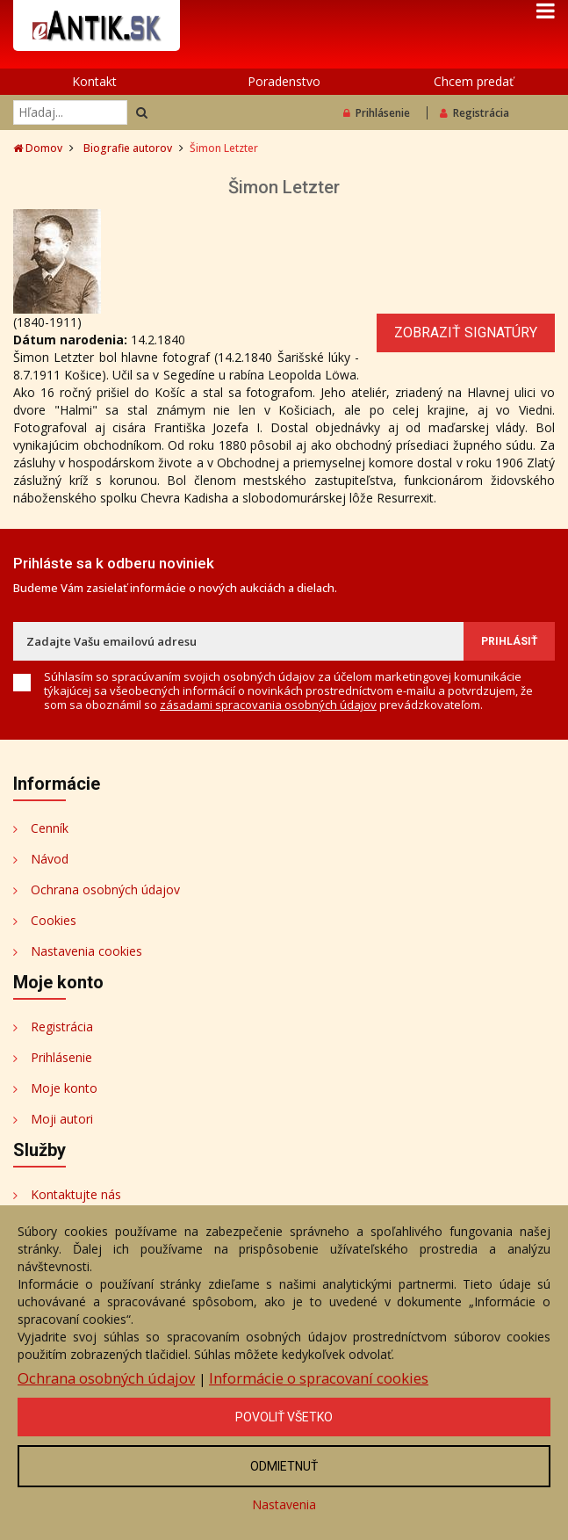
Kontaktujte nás (76, 1194)
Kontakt (94, 81)
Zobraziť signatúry (465, 332)
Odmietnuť (284, 1466)
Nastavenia (284, 1504)
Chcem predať (474, 81)
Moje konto (64, 1088)
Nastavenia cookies (86, 951)
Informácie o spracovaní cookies (318, 1378)
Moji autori (62, 1118)
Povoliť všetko (284, 1417)
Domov (37, 148)
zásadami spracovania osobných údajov (268, 704)
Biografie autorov (127, 148)
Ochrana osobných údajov (105, 889)
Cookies (53, 920)
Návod (49, 858)
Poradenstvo (284, 81)
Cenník (49, 828)
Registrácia (474, 112)
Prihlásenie (376, 112)
